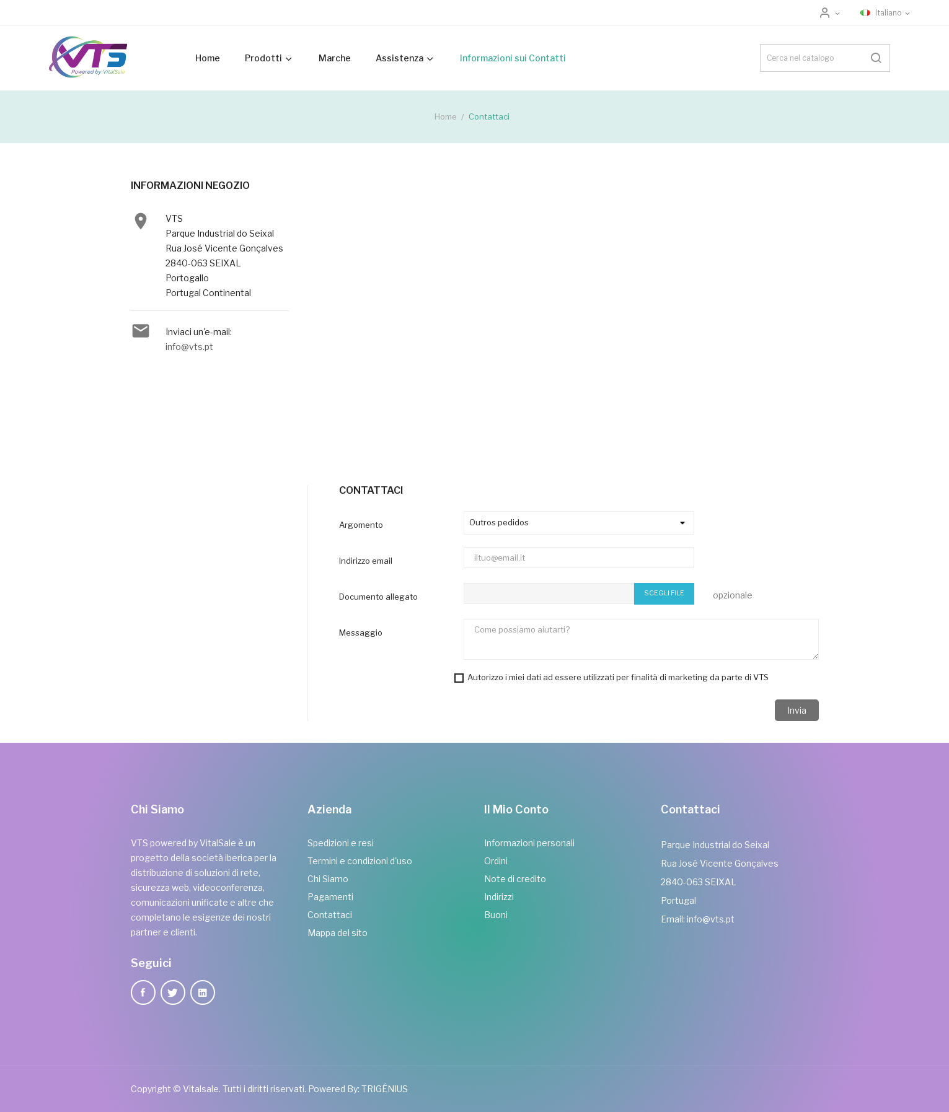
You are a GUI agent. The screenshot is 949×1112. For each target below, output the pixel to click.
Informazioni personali (529, 843)
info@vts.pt (189, 346)
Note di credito (515, 878)
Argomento (361, 525)
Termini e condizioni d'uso (359, 861)
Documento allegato (378, 597)
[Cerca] (825, 58)
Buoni (496, 914)
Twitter (173, 992)
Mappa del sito (337, 932)
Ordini (496, 861)
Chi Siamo (327, 878)
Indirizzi (499, 896)
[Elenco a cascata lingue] (886, 13)
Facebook (143, 992)
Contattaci (329, 914)
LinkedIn (202, 992)
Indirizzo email (365, 561)
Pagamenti (330, 896)
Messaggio (360, 632)
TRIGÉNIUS (384, 1089)
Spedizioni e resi (340, 843)
